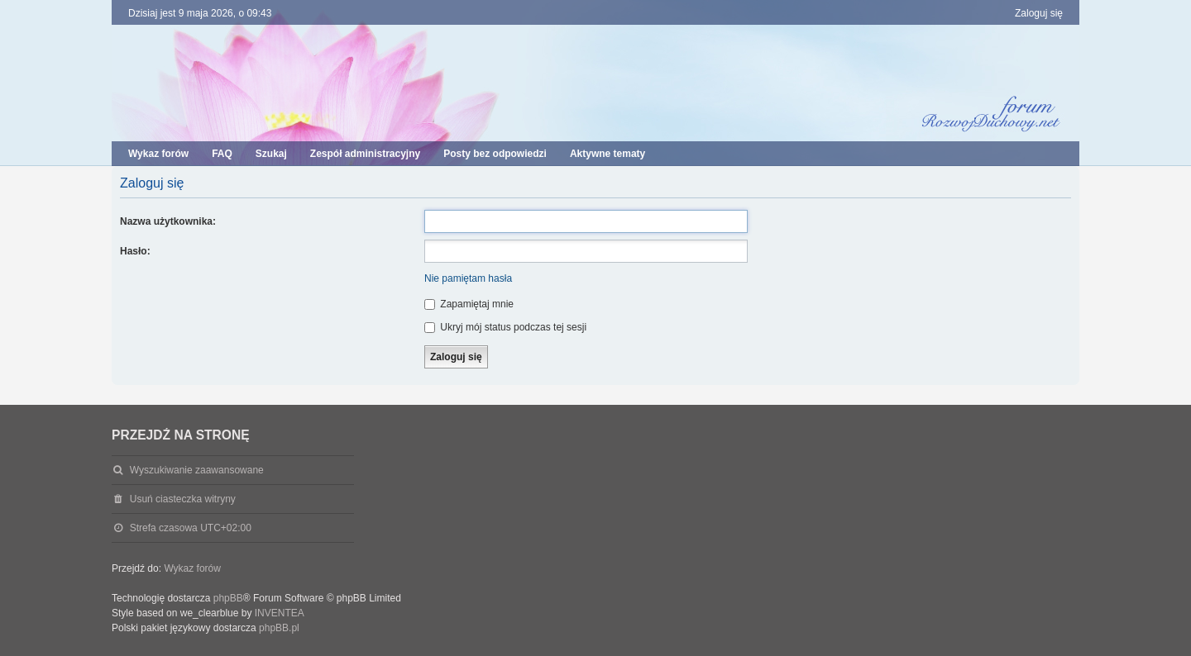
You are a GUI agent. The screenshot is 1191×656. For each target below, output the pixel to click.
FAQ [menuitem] (222, 153)
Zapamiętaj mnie (469, 304)
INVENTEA (279, 613)
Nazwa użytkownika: (168, 221)
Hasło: (135, 251)
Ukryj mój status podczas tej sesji (505, 327)
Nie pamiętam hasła (468, 278)
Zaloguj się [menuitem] (1039, 13)
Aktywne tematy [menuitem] (607, 153)
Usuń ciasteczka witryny (183, 499)
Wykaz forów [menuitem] (158, 153)
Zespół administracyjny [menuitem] (365, 153)
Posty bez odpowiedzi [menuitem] (495, 153)
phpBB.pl (279, 628)
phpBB (228, 598)
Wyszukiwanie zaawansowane (197, 470)
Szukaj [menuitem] (271, 153)
